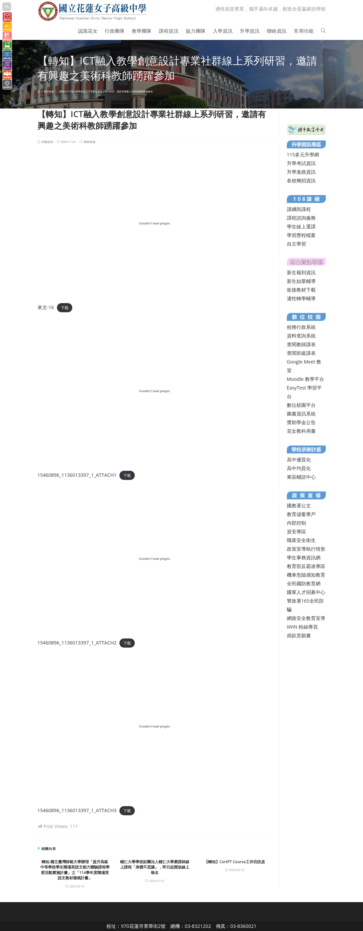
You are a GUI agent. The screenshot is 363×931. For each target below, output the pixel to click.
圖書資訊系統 (301, 413)
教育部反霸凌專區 (306, 566)
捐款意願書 (299, 635)
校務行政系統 (301, 327)
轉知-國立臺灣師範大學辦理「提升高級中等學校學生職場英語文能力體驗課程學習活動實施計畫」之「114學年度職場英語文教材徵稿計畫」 (75, 869)
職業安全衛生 (301, 540)
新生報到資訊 (301, 272)
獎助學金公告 (301, 422)
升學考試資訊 (301, 163)
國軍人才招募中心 (306, 592)
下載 (64, 307)
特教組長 (47, 142)
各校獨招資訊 (301, 180)
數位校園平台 (301, 405)
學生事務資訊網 (303, 557)
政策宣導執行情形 (306, 549)
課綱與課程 (299, 209)
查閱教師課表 (301, 344)
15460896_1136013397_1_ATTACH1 (77, 475)
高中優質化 (299, 459)
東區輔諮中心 (301, 477)
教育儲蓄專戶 (301, 514)
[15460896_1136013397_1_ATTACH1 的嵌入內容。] (154, 391)
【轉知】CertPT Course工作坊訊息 (234, 861)
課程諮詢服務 (301, 218)
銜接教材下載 (301, 290)
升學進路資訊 (301, 172)
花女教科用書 (301, 431)
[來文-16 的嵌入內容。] (154, 223)
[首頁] (38, 91)
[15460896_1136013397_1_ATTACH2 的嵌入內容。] (154, 559)
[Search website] (323, 31)
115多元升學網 (303, 154)
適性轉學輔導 (301, 298)
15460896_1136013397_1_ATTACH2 (77, 642)
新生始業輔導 (301, 281)
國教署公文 (299, 505)
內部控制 (296, 523)
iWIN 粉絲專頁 (302, 627)
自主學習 (296, 244)
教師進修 (89, 142)
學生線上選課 (301, 226)
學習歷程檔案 (301, 235)
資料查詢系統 (301, 335)
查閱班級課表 (301, 353)
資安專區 (296, 531)
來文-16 (45, 307)
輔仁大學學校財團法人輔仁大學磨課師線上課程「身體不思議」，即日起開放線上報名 (154, 867)
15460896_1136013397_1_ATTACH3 (77, 810)
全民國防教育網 (303, 583)
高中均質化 (299, 468)
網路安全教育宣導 (306, 618)
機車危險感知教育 (306, 575)
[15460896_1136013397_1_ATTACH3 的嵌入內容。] (154, 726)
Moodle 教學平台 (305, 379)
